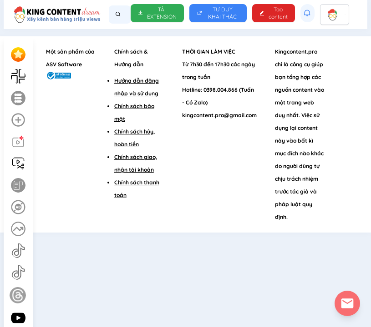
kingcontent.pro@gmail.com (219, 115)
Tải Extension (157, 13)
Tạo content (273, 13)
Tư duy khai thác (217, 13)
